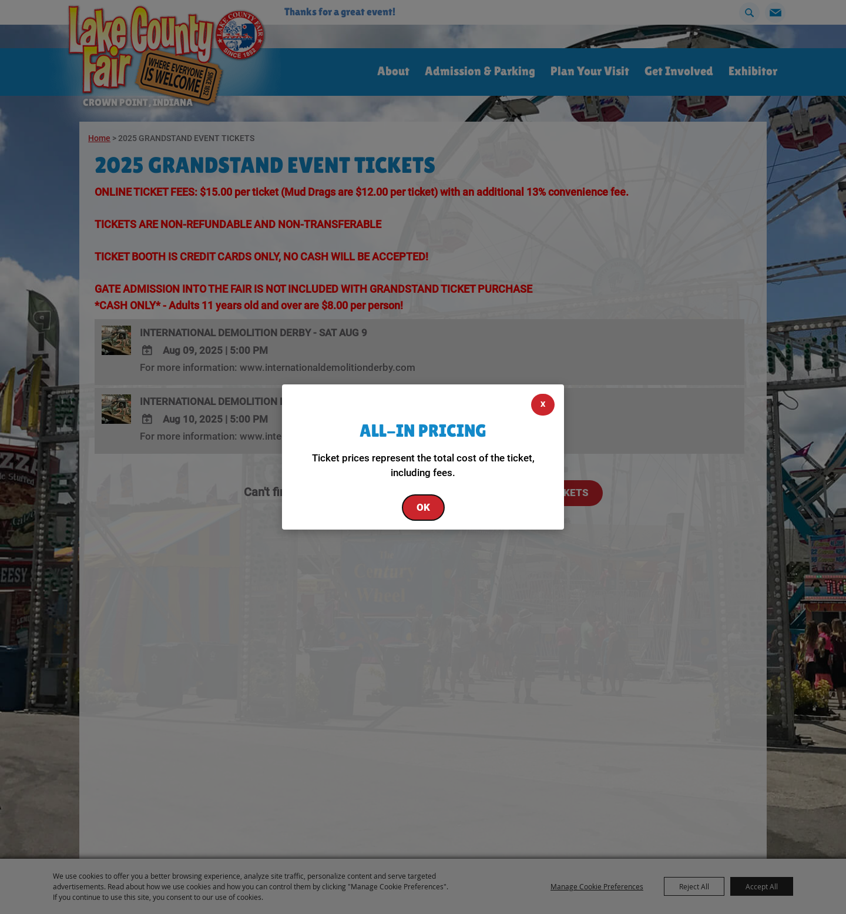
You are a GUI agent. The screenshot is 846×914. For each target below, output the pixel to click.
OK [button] (423, 507)
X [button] (542, 404)
